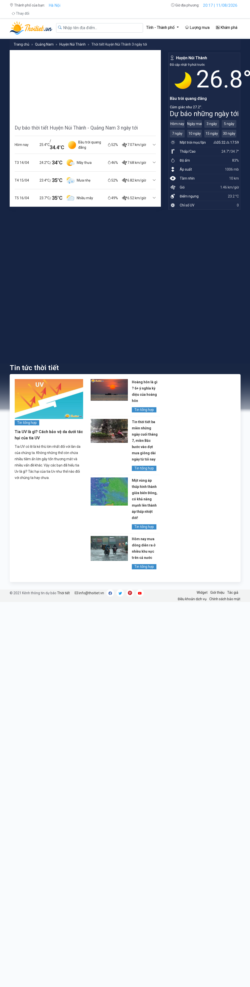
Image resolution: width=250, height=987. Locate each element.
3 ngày (212, 124)
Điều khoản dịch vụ (192, 599)
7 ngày (177, 133)
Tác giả (232, 592)
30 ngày (229, 133)
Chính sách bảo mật (224, 599)
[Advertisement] (65, 85)
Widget (202, 592)
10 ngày (194, 133)
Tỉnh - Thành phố (161, 27)
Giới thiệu (217, 592)
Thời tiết (63, 593)
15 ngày (212, 133)
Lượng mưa (197, 27)
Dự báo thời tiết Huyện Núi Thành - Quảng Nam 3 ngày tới (76, 128)
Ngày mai (194, 124)
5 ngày (229, 124)
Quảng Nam (44, 44)
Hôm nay (177, 124)
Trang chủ (21, 44)
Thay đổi (20, 13)
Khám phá (226, 27)
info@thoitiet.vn (89, 593)
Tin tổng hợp (27, 423)
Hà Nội (54, 5)
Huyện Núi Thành (72, 44)
